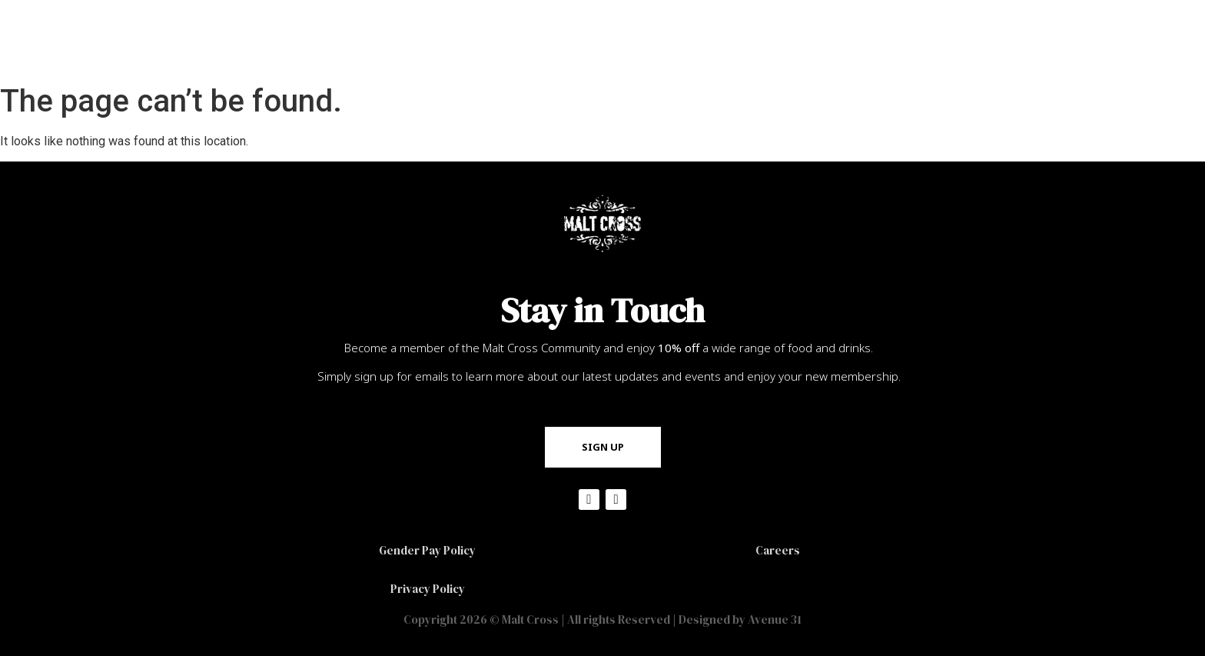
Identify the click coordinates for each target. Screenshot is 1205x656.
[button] (603, 447)
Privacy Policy (427, 589)
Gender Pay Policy (427, 550)
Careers (777, 550)
